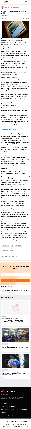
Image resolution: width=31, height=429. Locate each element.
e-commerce (18, 245)
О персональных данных (8, 406)
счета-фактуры (6, 245)
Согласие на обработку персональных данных (14, 409)
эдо (12, 245)
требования (22, 248)
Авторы (3, 412)
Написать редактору (7, 415)
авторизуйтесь (22, 290)
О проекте (4, 403)
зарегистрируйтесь (9, 292)
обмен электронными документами (10, 253)
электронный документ (7, 250)
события (15, 248)
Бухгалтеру (4, 15)
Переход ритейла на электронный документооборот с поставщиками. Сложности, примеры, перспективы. (12, 320)
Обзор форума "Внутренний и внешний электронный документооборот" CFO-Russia (15, 346)
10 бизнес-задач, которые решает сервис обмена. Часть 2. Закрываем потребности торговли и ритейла (14, 373)
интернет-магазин (6, 248)
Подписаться (15, 280)
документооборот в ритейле (9, 129)
